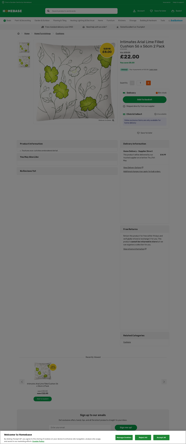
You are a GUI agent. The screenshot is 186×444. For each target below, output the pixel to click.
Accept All (161, 437)
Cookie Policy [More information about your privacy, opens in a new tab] (38, 441)
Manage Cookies (124, 437)
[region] (93, 437)
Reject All (143, 437)
